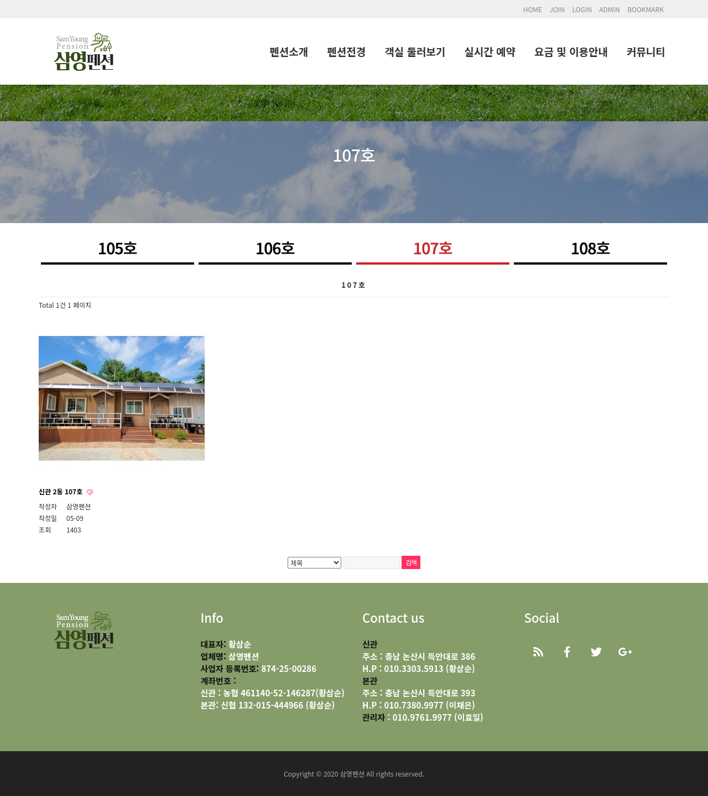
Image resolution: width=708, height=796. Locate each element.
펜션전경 (346, 51)
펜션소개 (288, 51)
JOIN (557, 9)
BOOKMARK (645, 9)
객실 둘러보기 (414, 51)
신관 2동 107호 (62, 491)
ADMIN (609, 9)
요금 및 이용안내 (571, 51)
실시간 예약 (490, 51)
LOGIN (582, 9)
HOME (532, 9)
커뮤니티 (646, 51)
